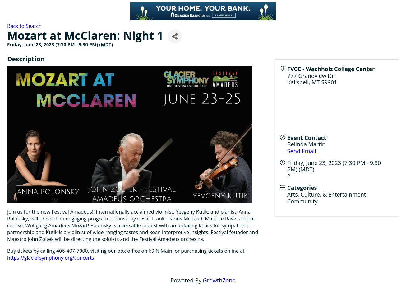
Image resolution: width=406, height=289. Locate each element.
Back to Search (24, 26)
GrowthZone (219, 280)
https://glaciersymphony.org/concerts (50, 257)
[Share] (175, 36)
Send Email (301, 151)
